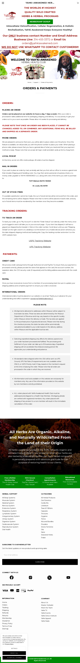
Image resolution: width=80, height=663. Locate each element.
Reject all (14, 653)
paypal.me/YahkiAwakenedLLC (41, 299)
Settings (14, 648)
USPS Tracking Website (40, 241)
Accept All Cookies (14, 657)
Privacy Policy (9, 644)
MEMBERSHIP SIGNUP (40, 22)
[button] (10, 15)
